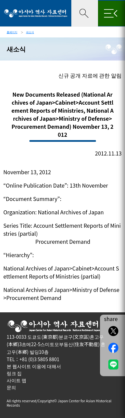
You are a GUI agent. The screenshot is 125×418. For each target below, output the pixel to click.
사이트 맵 (16, 380)
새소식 (30, 32)
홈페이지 (12, 32)
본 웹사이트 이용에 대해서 (34, 366)
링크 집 (14, 373)
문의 (11, 387)
